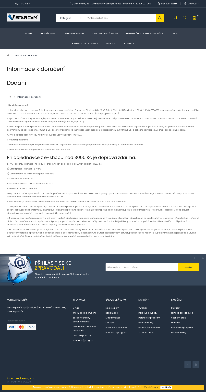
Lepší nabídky (145, 322)
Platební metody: (16, 320)
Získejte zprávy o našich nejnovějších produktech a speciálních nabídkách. (62, 276)
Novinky (175, 322)
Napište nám (112, 307)
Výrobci (142, 307)
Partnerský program (83, 340)
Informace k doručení (26, 55)
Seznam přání (146, 332)
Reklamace (112, 312)
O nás (76, 307)
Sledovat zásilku (169, 3)
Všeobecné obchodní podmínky (84, 328)
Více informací (151, 387)
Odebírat (189, 267)
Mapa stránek (113, 317)
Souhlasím (166, 387)
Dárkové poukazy (82, 335)
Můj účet (193, 3)
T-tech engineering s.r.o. (21, 378)
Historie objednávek (116, 327)
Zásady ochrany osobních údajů (81, 319)
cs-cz (25, 3)
